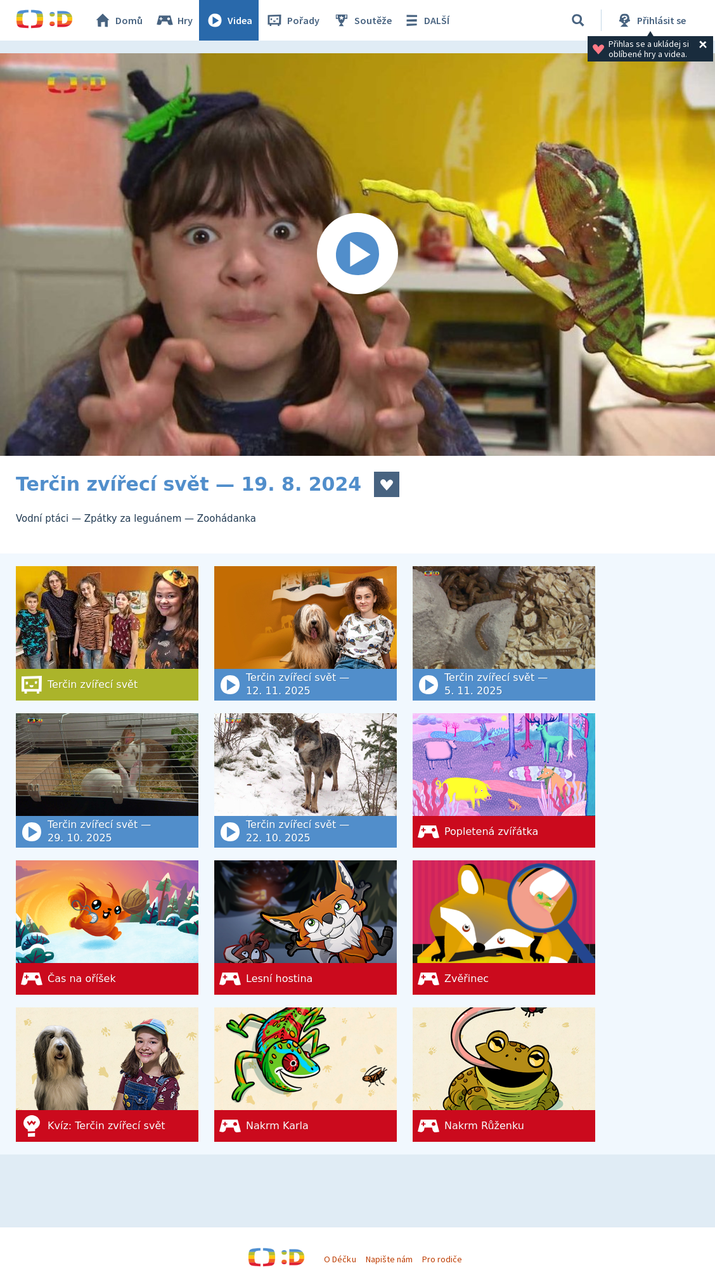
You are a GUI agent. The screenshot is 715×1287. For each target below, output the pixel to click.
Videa (228, 20)
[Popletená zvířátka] (504, 780)
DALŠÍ (425, 20)
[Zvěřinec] (504, 927)
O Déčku (340, 1259)
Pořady (292, 20)
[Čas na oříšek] (107, 927)
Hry (174, 20)
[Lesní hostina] (305, 927)
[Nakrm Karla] (305, 1074)
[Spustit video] (357, 254)
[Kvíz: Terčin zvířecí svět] (107, 1074)
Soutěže (362, 20)
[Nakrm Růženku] (504, 1074)
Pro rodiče (442, 1259)
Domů (118, 20)
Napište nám (389, 1259)
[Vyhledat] (578, 20)
